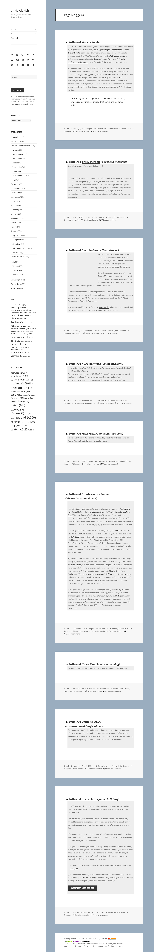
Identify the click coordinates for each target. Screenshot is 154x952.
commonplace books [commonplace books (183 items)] (19, 307)
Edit (14, 262)
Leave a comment (101, 131)
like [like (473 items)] (23, 401)
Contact (14, 42)
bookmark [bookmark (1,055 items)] (22, 383)
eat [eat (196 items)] (15, 394)
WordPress (15, 288)
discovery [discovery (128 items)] (29, 310)
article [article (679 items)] (18, 379)
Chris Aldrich (20, 10)
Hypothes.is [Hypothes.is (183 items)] (23, 318)
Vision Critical (75, 565)
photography (90, 403)
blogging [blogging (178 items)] (22, 305)
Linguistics (15, 197)
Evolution (16, 244)
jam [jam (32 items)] (14, 402)
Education (15, 141)
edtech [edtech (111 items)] (34, 313)
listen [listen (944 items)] (18, 405)
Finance (16, 163)
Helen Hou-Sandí (93, 664)
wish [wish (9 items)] (31, 430)
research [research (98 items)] (13, 337)
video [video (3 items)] (24, 426)
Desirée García (91, 250)
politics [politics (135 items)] (13, 334)
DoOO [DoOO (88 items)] (29, 313)
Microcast (15, 214)
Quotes (15, 275)
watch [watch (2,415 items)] (20, 429)
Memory (14, 210)
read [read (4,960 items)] (27, 417)
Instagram (74, 868)
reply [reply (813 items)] (17, 422)
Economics (15, 137)
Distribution (17, 158)
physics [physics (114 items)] (30, 331)
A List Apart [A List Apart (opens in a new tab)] (109, 264)
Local (13, 201)
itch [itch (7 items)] (34, 398)
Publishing (17, 171)
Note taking (16, 218)
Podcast (14, 222)
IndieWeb (15, 188)
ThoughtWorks (74, 53)
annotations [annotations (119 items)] (15, 305)
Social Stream (16, 257)
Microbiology (18, 252)
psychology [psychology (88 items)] (25, 334)
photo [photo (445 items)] (17, 413)
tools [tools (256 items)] (13, 344)
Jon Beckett (89, 799)
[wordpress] (91, 131)
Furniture (15, 184)
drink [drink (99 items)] (25, 391)
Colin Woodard (91, 721)
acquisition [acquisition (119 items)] (19, 372)
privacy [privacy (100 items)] (19, 334)
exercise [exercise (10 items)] (24, 395)
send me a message (89, 878)
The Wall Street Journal (100, 530)
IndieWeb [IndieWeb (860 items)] (18, 322)
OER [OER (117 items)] (34, 329)
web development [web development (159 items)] (18, 350)
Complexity (17, 240)
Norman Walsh (91, 363)
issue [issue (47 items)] (27, 398)
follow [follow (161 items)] (17, 398)
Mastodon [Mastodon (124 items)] (18, 326)
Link (67, 128)
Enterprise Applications (112, 50)
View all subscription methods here (23, 102)
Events (15, 266)
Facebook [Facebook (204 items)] (15, 315)
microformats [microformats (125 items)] (16, 329)
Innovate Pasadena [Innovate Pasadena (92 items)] (31, 323)
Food (13, 180)
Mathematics (16, 205)
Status (68, 400)
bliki (132, 128)
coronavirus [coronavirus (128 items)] (15, 310)
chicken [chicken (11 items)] (15, 392)
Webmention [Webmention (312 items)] (17, 352)
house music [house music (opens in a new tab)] (104, 307)
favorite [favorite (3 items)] (32, 395)
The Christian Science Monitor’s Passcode (94, 534)
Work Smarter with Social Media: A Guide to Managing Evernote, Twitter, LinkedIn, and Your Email (99, 512)
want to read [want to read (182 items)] (16, 347)
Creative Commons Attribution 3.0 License (106, 946)
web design (76, 333)
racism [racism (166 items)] (31, 333)
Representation (19, 175)
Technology (15, 280)
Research (14, 38)
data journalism (87, 631)
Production (17, 167)
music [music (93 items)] (31, 328)
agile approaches (113, 77)
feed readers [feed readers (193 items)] (25, 315)
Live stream (17, 270)
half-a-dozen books (117, 56)
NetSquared (120, 596)
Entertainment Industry (20, 146)
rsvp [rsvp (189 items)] (16, 425)
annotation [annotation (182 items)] (19, 375)
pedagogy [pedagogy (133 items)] (24, 331)
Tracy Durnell (91, 161)
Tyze (94, 596)
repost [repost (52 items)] (30, 422)
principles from (105, 938)
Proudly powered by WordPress (77, 938)
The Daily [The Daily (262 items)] (15, 340)
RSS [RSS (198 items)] (18, 337)
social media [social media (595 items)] (28, 337)
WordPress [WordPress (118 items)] (28, 353)
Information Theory (21, 248)
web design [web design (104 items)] (25, 347)
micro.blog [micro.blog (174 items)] (27, 326)
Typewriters (16, 284)
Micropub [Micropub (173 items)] (25, 328)
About (13, 29)
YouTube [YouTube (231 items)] (15, 355)
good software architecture (100, 74)
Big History (17, 235)
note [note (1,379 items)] (18, 409)
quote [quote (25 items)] (15, 418)
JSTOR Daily (75, 537)
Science (14, 231)
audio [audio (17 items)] (29, 380)
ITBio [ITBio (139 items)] (13, 326)
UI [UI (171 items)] (25, 344)
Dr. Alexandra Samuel (96, 494)
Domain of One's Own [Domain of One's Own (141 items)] (19, 313)
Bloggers (67, 131)
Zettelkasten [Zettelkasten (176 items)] (25, 356)
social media (100, 631)
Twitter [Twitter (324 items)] (20, 343)
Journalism (15, 193)
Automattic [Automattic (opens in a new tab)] (119, 261)
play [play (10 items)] (28, 414)
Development (18, 154)
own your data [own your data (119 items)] (15, 331)
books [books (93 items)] (28, 305)
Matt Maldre (90, 433)
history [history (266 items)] (14, 318)
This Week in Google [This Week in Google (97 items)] (26, 341)
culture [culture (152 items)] (23, 310)
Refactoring (99, 59)
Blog (13, 33)
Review (14, 227)
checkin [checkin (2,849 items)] (21, 388)
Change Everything (104, 596)
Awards (16, 150)
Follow (112, 128)
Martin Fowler (91, 42)
